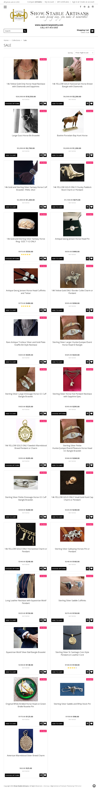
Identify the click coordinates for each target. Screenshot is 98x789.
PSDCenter (78, 786)
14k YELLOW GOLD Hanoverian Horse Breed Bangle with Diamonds (72, 85)
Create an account (87, 2)
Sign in (74, 2)
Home (6, 40)
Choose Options (12, 103)
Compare (34, 2)
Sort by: (70, 53)
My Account (49, 2)
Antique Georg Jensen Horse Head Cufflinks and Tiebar (26, 291)
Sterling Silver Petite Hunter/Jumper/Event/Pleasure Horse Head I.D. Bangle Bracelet (72, 448)
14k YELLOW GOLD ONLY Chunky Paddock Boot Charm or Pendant (72, 188)
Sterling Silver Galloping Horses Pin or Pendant (72, 550)
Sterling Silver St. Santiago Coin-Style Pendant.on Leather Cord (72, 653)
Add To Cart (57, 103)
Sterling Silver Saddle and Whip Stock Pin (72, 704)
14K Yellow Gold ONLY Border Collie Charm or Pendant (72, 291)
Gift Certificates (63, 2)
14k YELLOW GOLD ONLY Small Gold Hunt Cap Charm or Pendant (72, 498)
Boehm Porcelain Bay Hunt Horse (72, 135)
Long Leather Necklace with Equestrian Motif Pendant (25, 601)
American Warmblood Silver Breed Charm (26, 755)
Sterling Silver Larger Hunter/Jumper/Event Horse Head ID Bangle (72, 343)
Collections (16, 40)
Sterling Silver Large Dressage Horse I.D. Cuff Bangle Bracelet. (25, 395)
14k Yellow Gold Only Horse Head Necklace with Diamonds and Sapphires (26, 85)
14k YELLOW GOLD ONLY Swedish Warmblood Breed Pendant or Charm (26, 446)
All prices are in (11, 2)
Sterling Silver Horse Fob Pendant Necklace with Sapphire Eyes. (72, 395)
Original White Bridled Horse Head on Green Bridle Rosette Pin (26, 705)
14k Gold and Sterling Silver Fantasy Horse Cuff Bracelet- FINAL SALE (25, 188)
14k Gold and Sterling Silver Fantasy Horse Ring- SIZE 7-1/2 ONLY (26, 240)
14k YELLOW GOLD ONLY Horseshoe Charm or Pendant (26, 550)
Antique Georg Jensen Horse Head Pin (72, 239)
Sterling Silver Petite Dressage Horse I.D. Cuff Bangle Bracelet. (25, 498)
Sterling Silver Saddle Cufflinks (72, 600)
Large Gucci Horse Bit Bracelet (26, 135)
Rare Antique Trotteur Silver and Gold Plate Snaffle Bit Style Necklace (25, 343)
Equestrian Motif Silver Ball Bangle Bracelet (25, 652)
